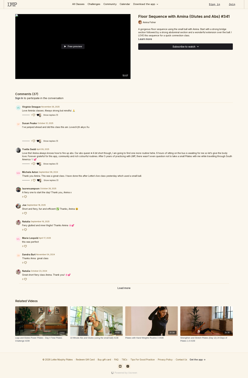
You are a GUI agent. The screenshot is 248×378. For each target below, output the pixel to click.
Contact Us (181, 359)
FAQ (116, 359)
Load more (124, 288)
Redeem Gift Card (85, 359)
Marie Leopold (30, 238)
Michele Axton (30, 172)
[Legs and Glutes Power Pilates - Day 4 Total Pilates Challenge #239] (41, 339)
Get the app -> (197, 359)
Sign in (214, 4)
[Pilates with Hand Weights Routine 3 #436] (151, 337)
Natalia (26, 221)
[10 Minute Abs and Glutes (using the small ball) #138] (96, 337)
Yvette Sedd (29, 149)
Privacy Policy (165, 359)
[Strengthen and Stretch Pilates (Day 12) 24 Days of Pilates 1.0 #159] (206, 339)
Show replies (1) (50, 115)
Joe (24, 205)
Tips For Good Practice (142, 359)
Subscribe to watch (186, 46)
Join (232, 4)
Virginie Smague (31, 106)
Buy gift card (104, 359)
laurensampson (31, 188)
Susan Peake (29, 123)
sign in (19, 98)
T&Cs (124, 359)
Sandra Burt (29, 254)
